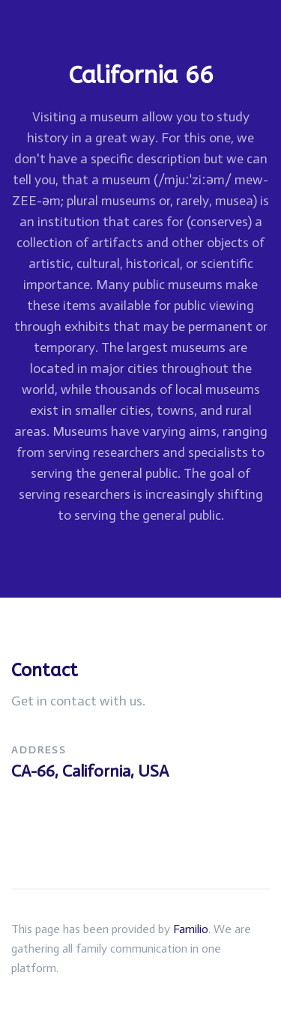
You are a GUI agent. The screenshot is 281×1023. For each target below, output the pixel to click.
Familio (190, 929)
